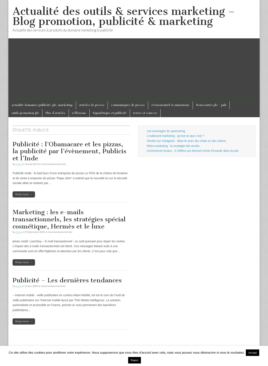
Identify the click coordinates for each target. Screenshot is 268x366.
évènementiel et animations (170, 105)
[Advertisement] (134, 69)
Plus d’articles (56, 113)
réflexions (79, 113)
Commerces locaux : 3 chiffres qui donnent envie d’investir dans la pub (192, 150)
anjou (19, 164)
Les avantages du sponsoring (166, 131)
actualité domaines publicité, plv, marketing (42, 105)
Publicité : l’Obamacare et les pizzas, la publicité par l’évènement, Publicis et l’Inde (69, 151)
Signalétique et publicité (110, 113)
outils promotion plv (25, 113)
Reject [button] (134, 360)
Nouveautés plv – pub (211, 105)
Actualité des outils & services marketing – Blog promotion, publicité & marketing (124, 16)
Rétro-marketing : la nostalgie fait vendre (173, 146)
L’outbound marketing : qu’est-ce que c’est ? (175, 136)
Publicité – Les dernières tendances (67, 280)
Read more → (23, 194)
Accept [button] (252, 352)
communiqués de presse (128, 105)
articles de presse (91, 105)
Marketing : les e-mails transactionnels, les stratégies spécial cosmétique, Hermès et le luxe (69, 219)
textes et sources (145, 113)
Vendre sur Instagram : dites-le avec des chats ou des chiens (186, 141)
